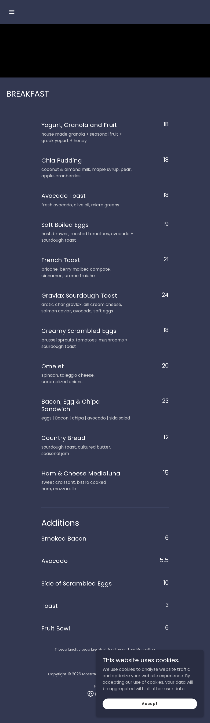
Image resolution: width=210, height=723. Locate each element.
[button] (29, 11)
